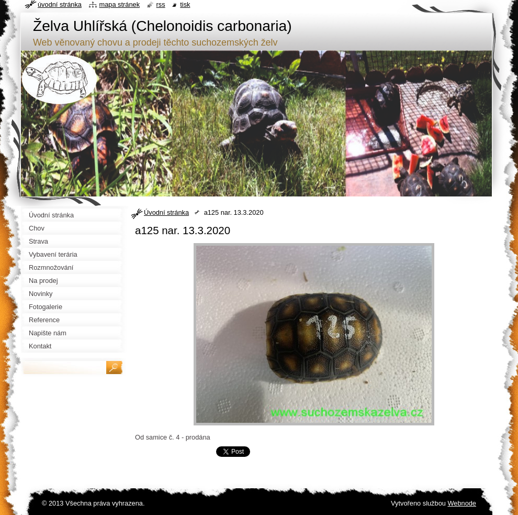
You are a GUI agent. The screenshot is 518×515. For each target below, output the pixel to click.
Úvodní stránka (166, 212)
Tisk (185, 4)
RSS (160, 4)
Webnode (461, 503)
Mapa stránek (119, 4)
